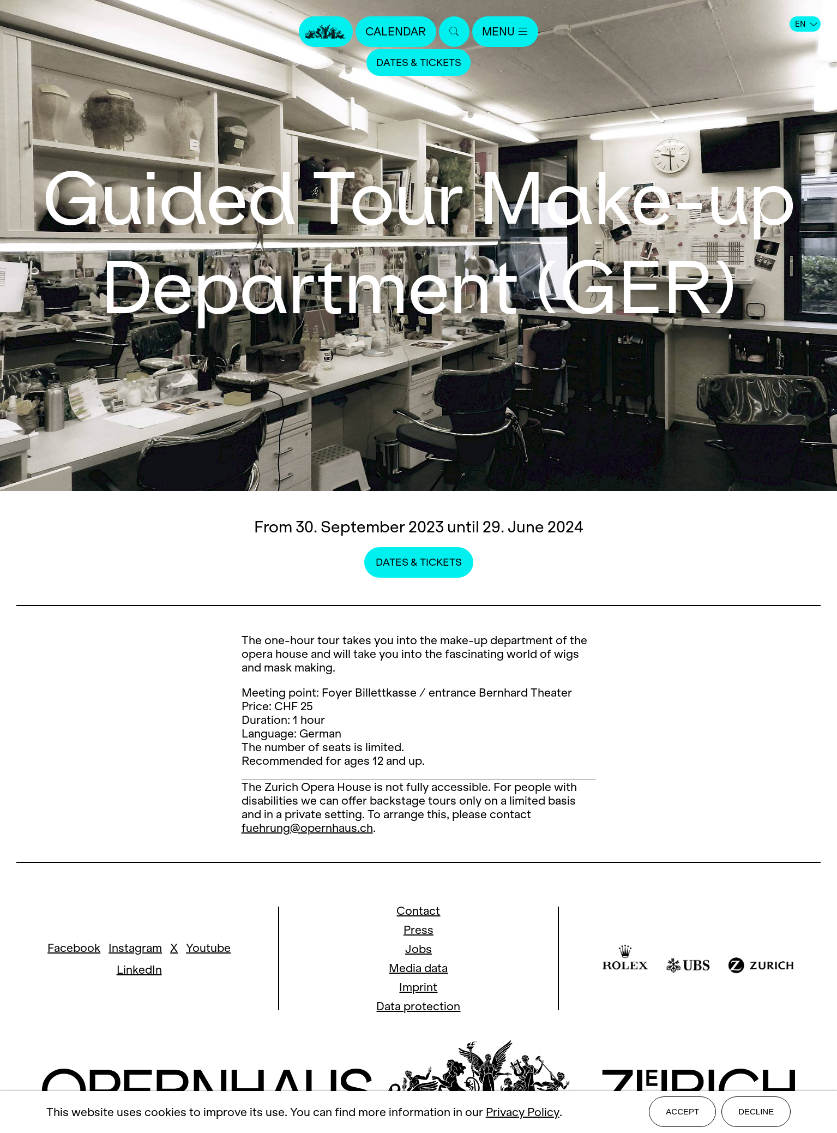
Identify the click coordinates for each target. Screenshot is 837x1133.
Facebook (73, 948)
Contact (418, 910)
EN (806, 24)
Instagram (135, 948)
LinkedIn (139, 969)
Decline (756, 1112)
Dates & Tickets (419, 62)
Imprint (418, 987)
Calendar (395, 31)
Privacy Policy (522, 1112)
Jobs (418, 949)
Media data (418, 968)
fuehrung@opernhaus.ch (307, 828)
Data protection (418, 1006)
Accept (682, 1112)
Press (418, 930)
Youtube (208, 948)
